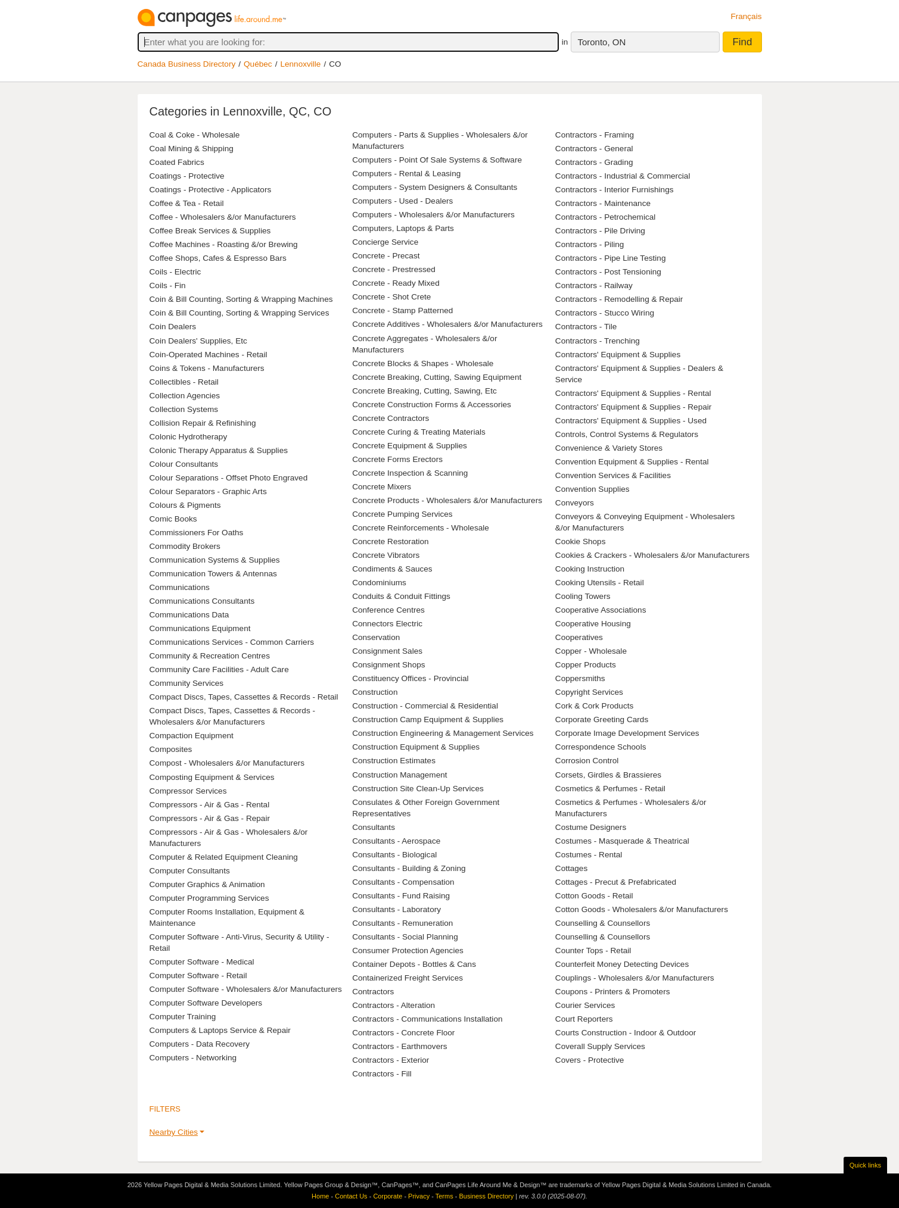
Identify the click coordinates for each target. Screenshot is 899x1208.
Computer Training (183, 1016)
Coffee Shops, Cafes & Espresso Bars (218, 258)
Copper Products (585, 664)
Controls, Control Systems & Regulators (626, 434)
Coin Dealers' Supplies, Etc (198, 340)
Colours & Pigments (185, 505)
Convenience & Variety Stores (608, 448)
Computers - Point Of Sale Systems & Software (437, 159)
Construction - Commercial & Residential (425, 705)
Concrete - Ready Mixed (396, 283)
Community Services (187, 683)
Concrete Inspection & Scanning (410, 473)
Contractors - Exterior (390, 1060)
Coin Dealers (173, 326)
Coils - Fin (168, 285)
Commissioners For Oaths (197, 532)
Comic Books (173, 518)
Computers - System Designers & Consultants (434, 187)
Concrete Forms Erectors (397, 459)
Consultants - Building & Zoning (408, 868)
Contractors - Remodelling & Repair (619, 299)
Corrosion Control (587, 760)
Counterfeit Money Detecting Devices (622, 964)
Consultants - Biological (394, 854)
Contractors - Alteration (393, 1005)
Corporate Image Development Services (627, 733)
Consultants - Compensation (403, 882)
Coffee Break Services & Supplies (210, 230)
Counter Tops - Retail (593, 950)
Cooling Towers (583, 596)
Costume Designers (590, 827)
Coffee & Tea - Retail (187, 203)
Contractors (373, 991)
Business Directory (486, 1196)
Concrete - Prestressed (393, 269)
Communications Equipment (200, 628)
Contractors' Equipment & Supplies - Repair (633, 406)
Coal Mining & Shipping (192, 148)
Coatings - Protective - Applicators (211, 189)
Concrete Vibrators (385, 555)
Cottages (571, 868)
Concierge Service (385, 242)
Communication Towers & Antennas (213, 573)
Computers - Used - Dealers (402, 200)
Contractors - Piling (589, 244)
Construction (374, 692)
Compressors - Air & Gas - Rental (210, 804)
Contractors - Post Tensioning (608, 271)
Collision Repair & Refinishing (203, 423)
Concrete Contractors (390, 418)
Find (742, 42)
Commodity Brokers (185, 546)
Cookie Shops (580, 541)
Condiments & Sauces (392, 568)
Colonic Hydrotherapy (189, 436)
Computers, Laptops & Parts (403, 228)
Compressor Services (188, 790)
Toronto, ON (601, 42)
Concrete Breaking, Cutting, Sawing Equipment (436, 377)
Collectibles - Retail (184, 381)
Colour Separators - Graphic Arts (208, 491)
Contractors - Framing (594, 134)
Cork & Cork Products (594, 705)
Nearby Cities (174, 1132)
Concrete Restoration (390, 541)
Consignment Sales (387, 651)
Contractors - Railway (594, 285)
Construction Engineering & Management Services (443, 733)
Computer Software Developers (206, 1002)
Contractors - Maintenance (603, 203)
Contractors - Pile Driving (600, 230)
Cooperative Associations (600, 609)
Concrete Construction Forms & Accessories (431, 404)
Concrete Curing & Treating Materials (419, 431)
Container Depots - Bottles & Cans (414, 964)
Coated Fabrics (177, 162)
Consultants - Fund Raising (401, 895)
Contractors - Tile (586, 326)
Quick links (865, 1165)
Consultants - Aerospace (396, 840)
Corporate (387, 1196)
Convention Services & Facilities (613, 475)
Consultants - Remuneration (402, 923)
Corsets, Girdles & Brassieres (608, 774)
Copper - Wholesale (591, 651)
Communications (180, 587)
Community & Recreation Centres (210, 655)
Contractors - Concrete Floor (403, 1032)
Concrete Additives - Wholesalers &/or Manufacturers (447, 324)
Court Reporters (584, 1019)
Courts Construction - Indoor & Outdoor (625, 1032)
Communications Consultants (202, 601)
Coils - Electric (175, 271)
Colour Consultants (184, 464)
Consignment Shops (388, 664)
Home (320, 1196)
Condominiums (379, 582)
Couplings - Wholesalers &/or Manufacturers (634, 977)
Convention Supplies (592, 489)
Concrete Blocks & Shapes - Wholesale (422, 363)
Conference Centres (388, 609)
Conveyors (574, 502)
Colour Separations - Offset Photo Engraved (229, 477)
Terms (444, 1196)
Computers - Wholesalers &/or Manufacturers (433, 214)
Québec (258, 64)
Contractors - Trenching (597, 340)
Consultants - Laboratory (396, 909)
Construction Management (399, 774)
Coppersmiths (580, 678)
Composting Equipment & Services (212, 777)
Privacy (419, 1196)
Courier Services (585, 1005)
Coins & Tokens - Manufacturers (207, 368)
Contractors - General (594, 148)
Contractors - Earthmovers (399, 1046)
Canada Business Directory (187, 64)
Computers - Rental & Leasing (406, 173)
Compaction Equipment (192, 735)
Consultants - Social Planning (405, 936)
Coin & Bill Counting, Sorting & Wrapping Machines (241, 299)
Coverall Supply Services (600, 1046)
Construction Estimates (393, 760)
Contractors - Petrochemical (605, 217)
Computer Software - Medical (202, 961)
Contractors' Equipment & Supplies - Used (631, 420)
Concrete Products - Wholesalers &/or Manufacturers (447, 500)
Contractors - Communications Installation (427, 1019)
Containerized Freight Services (407, 977)
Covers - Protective (589, 1060)
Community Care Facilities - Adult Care (219, 669)
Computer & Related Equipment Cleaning (224, 857)
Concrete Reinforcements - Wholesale (420, 527)
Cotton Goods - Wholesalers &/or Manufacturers (641, 909)
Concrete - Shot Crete (391, 296)
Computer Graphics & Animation (207, 884)
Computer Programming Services (209, 898)
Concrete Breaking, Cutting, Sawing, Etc (424, 390)
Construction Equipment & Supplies (416, 746)
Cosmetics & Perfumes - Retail (610, 788)
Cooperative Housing (593, 623)
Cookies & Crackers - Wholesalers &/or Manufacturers (652, 555)
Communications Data (189, 614)
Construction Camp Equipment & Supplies (427, 719)
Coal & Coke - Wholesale (195, 134)
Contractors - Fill (382, 1073)
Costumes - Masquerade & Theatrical (622, 840)
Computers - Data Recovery (200, 1044)
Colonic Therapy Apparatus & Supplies (219, 450)
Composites (171, 749)
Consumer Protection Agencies (408, 950)
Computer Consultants (190, 870)
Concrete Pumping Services (402, 514)
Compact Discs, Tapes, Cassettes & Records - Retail (244, 696)
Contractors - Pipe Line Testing (610, 258)
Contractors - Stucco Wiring (604, 312)
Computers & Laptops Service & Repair (220, 1030)
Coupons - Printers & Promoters (612, 991)
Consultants (373, 827)
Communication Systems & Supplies (215, 559)
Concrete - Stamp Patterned (402, 310)
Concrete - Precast (385, 255)
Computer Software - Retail (198, 975)
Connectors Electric (387, 623)
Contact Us (351, 1196)
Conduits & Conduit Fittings (401, 596)
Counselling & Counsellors (602, 923)
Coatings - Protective (187, 175)
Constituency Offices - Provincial (410, 678)
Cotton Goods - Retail (594, 895)
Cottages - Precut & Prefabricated (615, 882)
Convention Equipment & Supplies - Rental (632, 461)
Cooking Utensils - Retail (599, 582)
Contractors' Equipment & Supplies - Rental (633, 393)
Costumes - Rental (589, 854)
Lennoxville (300, 64)
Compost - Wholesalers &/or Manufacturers (227, 762)
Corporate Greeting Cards (601, 719)
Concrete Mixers (381, 486)
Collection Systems (184, 409)
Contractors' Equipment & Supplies (617, 354)
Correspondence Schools (600, 746)
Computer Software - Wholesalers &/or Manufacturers (246, 989)
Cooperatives (579, 637)
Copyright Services (589, 692)
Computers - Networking (193, 1057)
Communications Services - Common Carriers (232, 642)
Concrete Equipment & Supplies (409, 445)
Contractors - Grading (594, 162)
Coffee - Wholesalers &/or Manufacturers (223, 217)
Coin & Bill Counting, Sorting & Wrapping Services (239, 312)
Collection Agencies (185, 395)
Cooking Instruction (589, 568)
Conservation (376, 637)
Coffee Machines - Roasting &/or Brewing (224, 244)
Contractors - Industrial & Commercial (622, 175)
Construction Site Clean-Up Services (418, 788)
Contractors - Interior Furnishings (614, 189)
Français (745, 16)
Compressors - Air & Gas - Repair (210, 818)
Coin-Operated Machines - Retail (208, 354)
